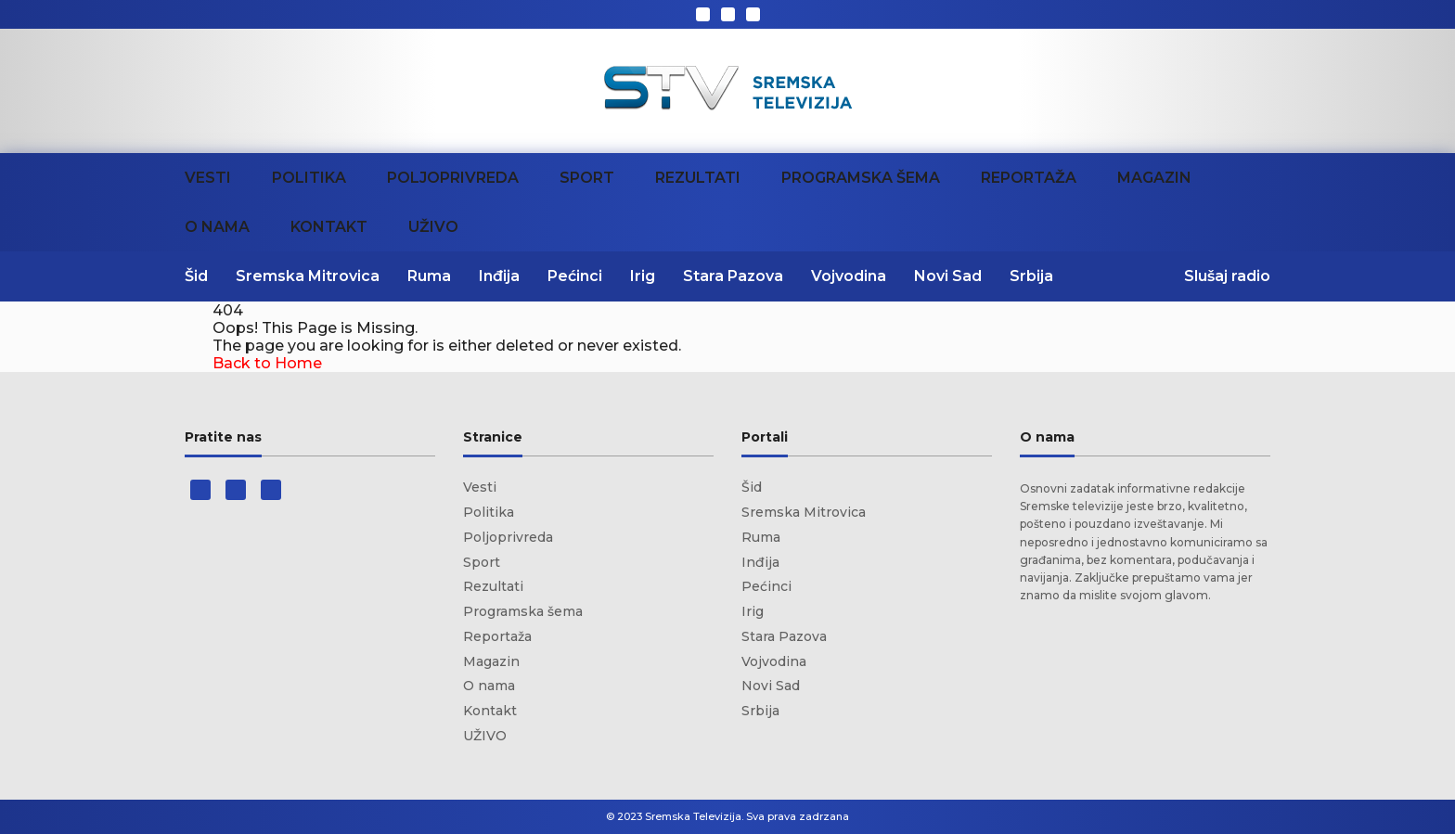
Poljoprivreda (453, 177)
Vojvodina (848, 276)
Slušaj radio (1227, 276)
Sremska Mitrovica (308, 276)
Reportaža (1028, 177)
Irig (642, 276)
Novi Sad (948, 276)
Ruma (429, 276)
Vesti (208, 177)
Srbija (1031, 276)
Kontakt (328, 227)
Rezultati (697, 177)
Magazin (1154, 177)
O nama (217, 227)
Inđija (499, 276)
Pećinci (574, 276)
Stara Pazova (733, 276)
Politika (309, 177)
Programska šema (860, 177)
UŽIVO (433, 227)
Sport (587, 177)
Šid (196, 276)
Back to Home (267, 363)
